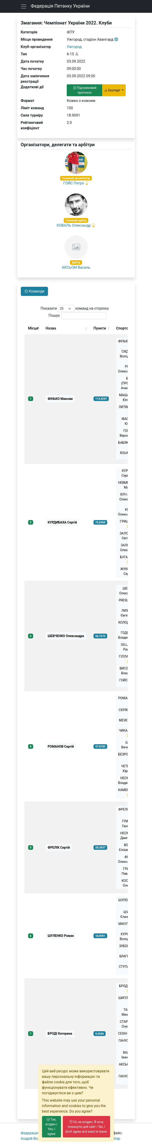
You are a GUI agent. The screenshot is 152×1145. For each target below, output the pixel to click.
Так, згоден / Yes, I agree (51, 1127)
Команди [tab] (34, 291)
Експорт (112, 90)
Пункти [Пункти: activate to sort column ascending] (99, 328)
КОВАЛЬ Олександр (74, 225)
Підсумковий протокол (84, 90)
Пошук (77, 315)
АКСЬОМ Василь (76, 267)
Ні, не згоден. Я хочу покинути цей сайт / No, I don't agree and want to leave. (86, 1126)
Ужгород (74, 47)
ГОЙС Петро (73, 183)
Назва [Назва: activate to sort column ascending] (50, 328)
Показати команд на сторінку (74, 308)
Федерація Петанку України (60, 6)
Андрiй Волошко (35, 1138)
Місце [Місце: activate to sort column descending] (33, 328)
